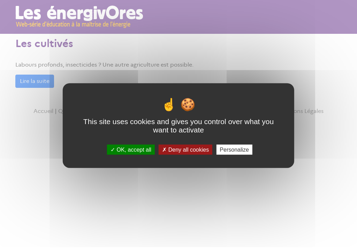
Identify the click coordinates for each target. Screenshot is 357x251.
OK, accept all (131, 149)
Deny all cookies (185, 149)
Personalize (234, 149)
